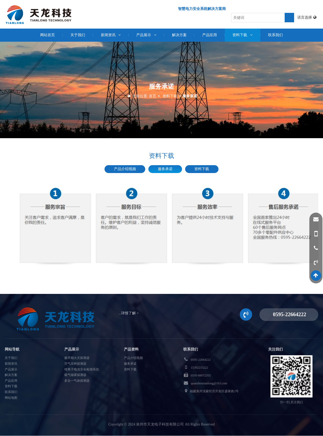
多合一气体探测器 (77, 381)
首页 (152, 96)
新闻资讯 (110, 35)
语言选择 (306, 17)
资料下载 (243, 35)
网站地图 (11, 398)
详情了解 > (130, 313)
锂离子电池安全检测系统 (81, 369)
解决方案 (179, 35)
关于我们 (77, 35)
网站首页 (46, 35)
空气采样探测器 (75, 363)
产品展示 (146, 35)
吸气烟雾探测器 (75, 375)
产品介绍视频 (125, 169)
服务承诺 (190, 96)
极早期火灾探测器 (77, 358)
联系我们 (276, 35)
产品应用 (209, 35)
